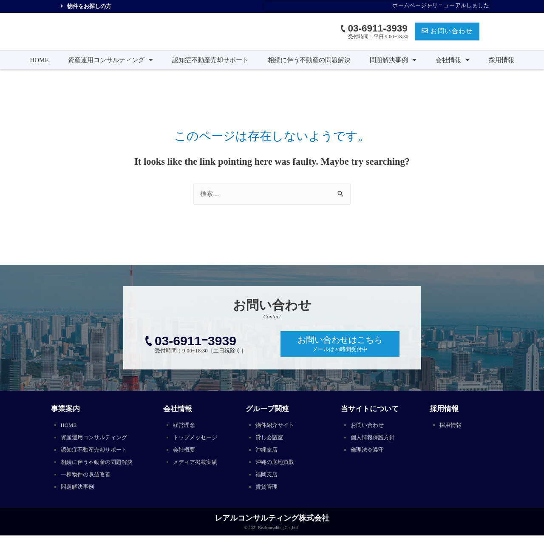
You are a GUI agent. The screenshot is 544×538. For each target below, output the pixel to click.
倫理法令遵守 (368, 451)
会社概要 (185, 451)
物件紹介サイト (276, 425)
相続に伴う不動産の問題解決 (309, 60)
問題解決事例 (393, 60)
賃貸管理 (267, 489)
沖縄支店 (267, 451)
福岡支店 (267, 476)
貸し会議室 (270, 438)
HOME (39, 60)
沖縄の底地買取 (276, 464)
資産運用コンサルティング (110, 60)
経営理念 (185, 425)
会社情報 (453, 60)
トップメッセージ (197, 438)
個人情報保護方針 (374, 438)
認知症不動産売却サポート (210, 60)
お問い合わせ (368, 425)
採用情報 (501, 60)
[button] (447, 32)
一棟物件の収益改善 (87, 476)
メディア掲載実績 (197, 464)
